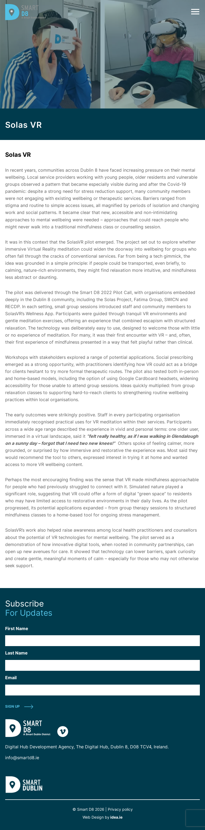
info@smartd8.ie (22, 757)
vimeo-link (62, 731)
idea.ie (115, 817)
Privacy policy (120, 809)
